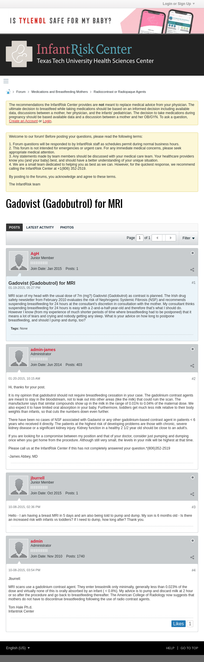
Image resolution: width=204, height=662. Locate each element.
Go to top (189, 648)
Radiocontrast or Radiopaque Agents (120, 91)
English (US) (18, 648)
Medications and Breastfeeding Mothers (59, 91)
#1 (194, 283)
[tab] (14, 227)
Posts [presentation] (14, 227)
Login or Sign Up (179, 4)
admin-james (43, 349)
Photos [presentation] (67, 227)
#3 (194, 507)
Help (170, 648)
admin (36, 541)
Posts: (70, 269)
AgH (35, 253)
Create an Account (23, 121)
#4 (194, 570)
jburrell (37, 478)
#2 (194, 379)
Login (47, 121)
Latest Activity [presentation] (40, 227)
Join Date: (38, 269)
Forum (21, 91)
